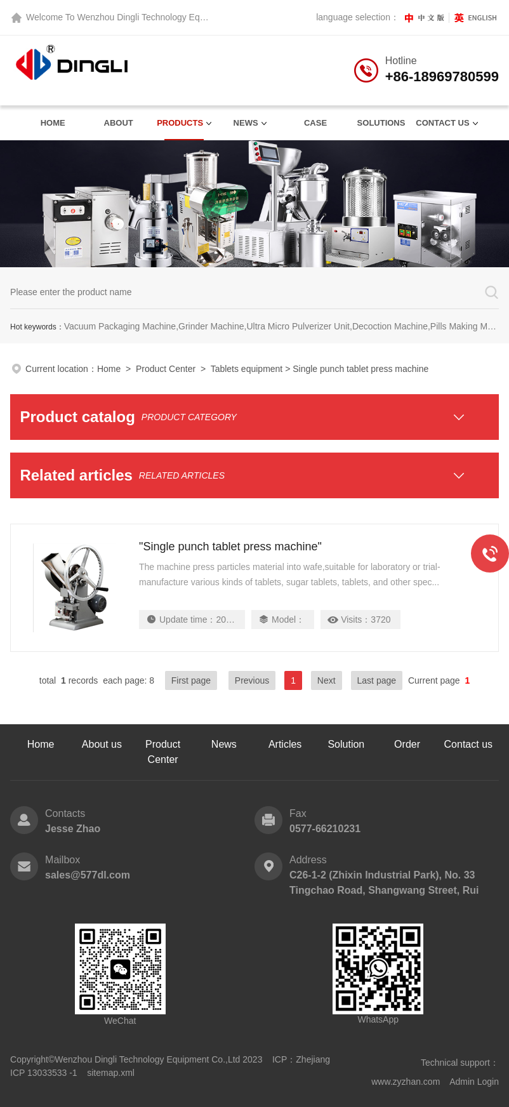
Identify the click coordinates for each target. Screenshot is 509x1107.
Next (326, 680)
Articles (284, 744)
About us (102, 744)
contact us (442, 123)
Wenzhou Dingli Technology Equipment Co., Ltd (171, 17)
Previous (252, 680)
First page (191, 680)
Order (407, 744)
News (246, 123)
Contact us (468, 744)
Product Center (165, 369)
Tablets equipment (247, 369)
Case (315, 123)
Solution (345, 744)
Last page (377, 680)
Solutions (381, 123)
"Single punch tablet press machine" (230, 546)
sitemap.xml (111, 1073)
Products (180, 123)
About (118, 123)
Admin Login (474, 1082)
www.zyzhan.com (405, 1082)
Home (53, 123)
